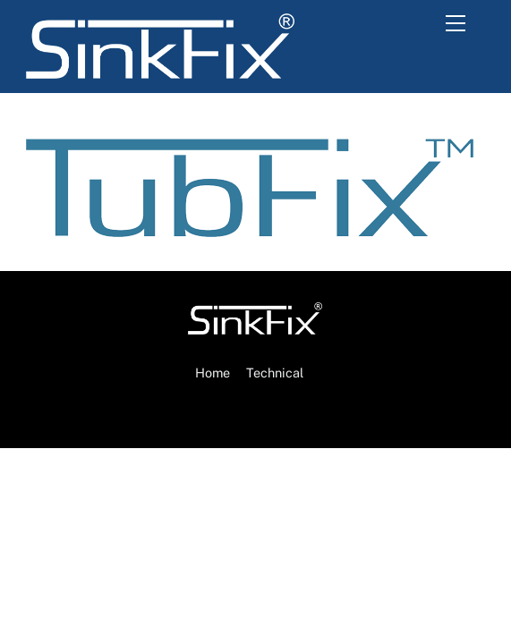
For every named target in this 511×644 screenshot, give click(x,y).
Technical (274, 372)
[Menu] (461, 24)
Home (212, 372)
